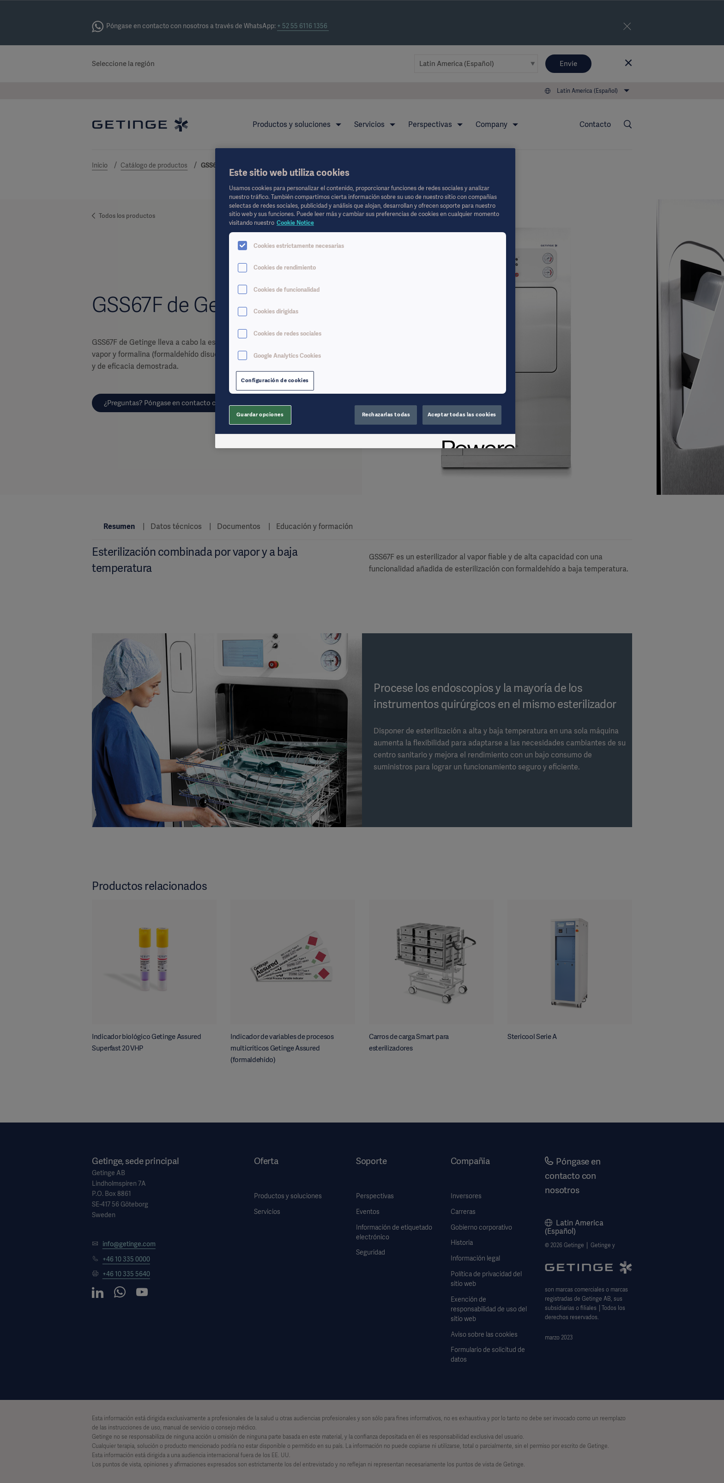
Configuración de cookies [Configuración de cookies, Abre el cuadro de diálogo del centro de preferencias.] (275, 380)
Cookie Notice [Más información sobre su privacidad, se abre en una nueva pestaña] (295, 223)
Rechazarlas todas (386, 414)
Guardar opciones (260, 414)
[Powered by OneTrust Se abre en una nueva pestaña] (475, 442)
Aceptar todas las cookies (462, 414)
